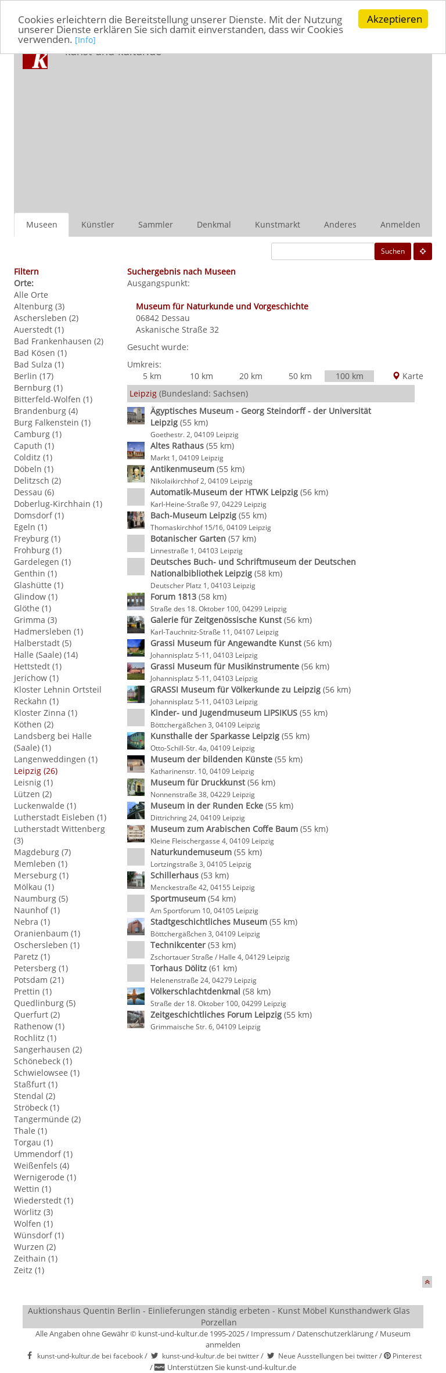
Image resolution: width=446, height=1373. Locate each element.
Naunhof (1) (37, 910)
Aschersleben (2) (46, 317)
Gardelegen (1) (42, 561)
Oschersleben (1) (47, 944)
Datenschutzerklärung (335, 1333)
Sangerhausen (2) (48, 1049)
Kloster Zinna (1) (45, 712)
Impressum (270, 1333)
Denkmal (214, 224)
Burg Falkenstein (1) (52, 422)
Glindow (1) (35, 596)
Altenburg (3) (39, 306)
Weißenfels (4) (41, 1165)
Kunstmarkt (277, 224)
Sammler (155, 224)
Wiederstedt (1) (43, 1200)
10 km (201, 375)
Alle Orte (31, 294)
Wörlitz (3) (33, 1211)
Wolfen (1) (33, 1223)
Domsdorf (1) (39, 515)
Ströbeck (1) (36, 1107)
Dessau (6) (34, 492)
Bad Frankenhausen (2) (58, 341)
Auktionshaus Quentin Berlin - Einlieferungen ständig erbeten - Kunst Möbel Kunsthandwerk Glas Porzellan (219, 1316)
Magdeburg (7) (42, 851)
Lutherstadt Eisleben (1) (60, 817)
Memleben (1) (40, 863)
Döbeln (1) (33, 468)
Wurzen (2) (35, 1246)
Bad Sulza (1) (39, 364)
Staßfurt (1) (35, 1084)
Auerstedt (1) (39, 329)
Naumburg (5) (41, 898)
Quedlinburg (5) (44, 1002)
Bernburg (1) (38, 387)
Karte (407, 375)
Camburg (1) (38, 433)
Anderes (340, 224)
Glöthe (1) (32, 608)
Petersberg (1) (41, 968)
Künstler (97, 224)
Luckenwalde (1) (45, 805)
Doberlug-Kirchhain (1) (58, 503)
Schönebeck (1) (43, 1060)
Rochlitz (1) (35, 1037)
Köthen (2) (33, 724)
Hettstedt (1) (38, 666)
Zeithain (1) (35, 1258)
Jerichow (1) (36, 677)
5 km (152, 375)
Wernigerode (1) (45, 1177)
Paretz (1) (32, 956)
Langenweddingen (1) (56, 759)
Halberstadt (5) (42, 642)
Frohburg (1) (38, 550)
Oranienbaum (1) (47, 933)
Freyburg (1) (37, 538)
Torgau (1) (33, 1142)
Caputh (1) (34, 445)
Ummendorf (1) (43, 1153)
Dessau (175, 317)
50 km (300, 375)
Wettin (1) (32, 1188)
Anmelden (400, 224)
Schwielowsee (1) (47, 1072)
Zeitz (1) (29, 1269)
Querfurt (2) (37, 1014)
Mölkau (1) (34, 886)
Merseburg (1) (41, 875)
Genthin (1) (35, 573)
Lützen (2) (33, 793)
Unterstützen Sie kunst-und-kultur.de (231, 1367)
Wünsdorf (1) (39, 1235)
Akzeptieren (394, 19)
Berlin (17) (33, 375)
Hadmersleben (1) (48, 631)
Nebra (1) (32, 921)
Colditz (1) (33, 457)
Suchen (393, 251)
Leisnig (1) (33, 782)
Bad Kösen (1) (40, 352)
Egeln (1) (30, 526)
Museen (41, 224)
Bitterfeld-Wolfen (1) (53, 399)
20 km (250, 375)
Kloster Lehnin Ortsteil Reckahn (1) (58, 695)
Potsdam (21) (39, 979)
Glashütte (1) (38, 584)
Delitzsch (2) (37, 480)
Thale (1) (30, 1130)
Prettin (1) (33, 991)
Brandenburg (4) (46, 410)
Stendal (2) (34, 1095)
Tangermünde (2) (47, 1119)
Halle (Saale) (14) (46, 654)
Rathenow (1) (39, 1026)
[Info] (85, 39)
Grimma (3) (35, 619)
